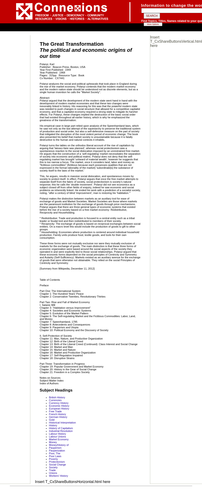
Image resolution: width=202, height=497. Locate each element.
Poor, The (54, 453)
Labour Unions (57, 436)
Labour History (57, 433)
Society (53, 467)
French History (57, 414)
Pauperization (57, 450)
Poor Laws (55, 456)
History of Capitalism (61, 428)
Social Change (57, 464)
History (53, 425)
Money (53, 442)
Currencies (55, 400)
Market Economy (59, 439)
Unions (53, 473)
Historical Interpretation (62, 422)
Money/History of (59, 445)
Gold (52, 419)
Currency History (58, 403)
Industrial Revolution (61, 431)
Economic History (59, 405)
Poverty (53, 459)
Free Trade (55, 411)
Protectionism (57, 461)
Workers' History (58, 475)
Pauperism (55, 447)
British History (57, 397)
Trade (52, 470)
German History (58, 417)
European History (59, 408)
